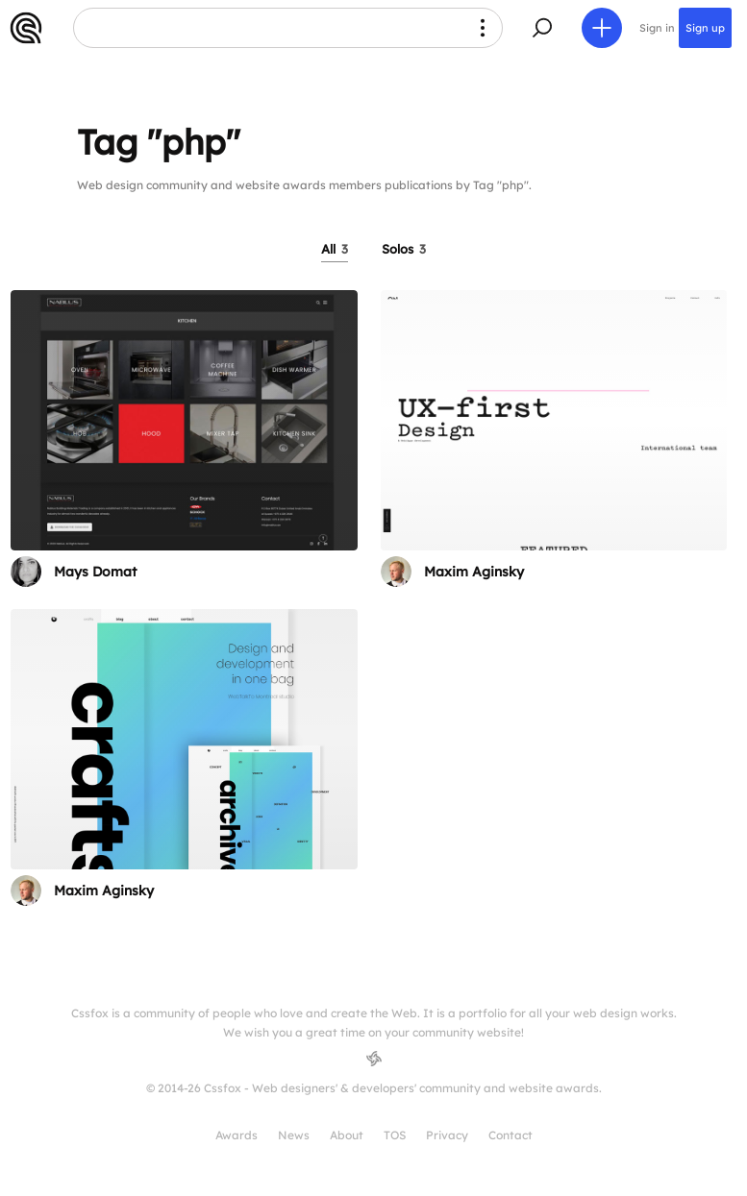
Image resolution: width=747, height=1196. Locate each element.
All (334, 248)
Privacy (447, 1135)
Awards (236, 1135)
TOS (395, 1135)
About (346, 1135)
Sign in (657, 28)
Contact (510, 1135)
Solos (404, 248)
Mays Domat (95, 571)
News (294, 1135)
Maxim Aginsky (474, 571)
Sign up (705, 28)
